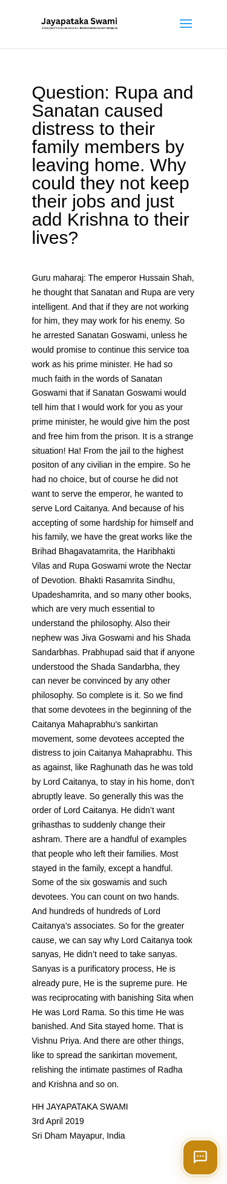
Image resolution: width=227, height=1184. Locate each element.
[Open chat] (200, 1157)
